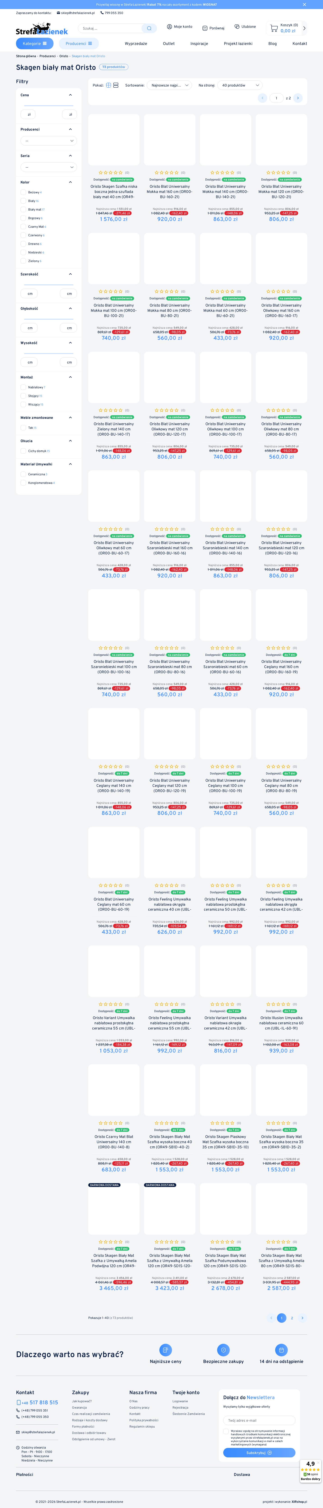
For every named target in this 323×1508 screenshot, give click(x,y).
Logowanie (180, 1401)
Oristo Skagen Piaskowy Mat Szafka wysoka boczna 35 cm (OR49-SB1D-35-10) (225, 1142)
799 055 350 (111, 13)
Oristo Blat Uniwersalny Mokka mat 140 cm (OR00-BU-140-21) (225, 191)
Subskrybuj (259, 1452)
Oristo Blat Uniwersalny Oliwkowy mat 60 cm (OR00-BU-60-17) (114, 548)
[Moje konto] (179, 26)
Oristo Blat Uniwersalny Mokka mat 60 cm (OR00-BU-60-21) (225, 310)
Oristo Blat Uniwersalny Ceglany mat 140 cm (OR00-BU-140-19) (114, 785)
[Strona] (277, 98)
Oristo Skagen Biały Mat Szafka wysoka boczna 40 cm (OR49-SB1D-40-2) (169, 1142)
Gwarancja (79, 1407)
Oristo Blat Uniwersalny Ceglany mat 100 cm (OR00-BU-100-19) (225, 785)
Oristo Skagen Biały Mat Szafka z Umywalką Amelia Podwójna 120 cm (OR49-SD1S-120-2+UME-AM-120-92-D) (114, 1266)
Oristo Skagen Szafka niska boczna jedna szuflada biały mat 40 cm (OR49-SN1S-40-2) (114, 194)
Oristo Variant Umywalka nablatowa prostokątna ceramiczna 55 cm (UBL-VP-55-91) (113, 1025)
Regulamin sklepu (142, 1426)
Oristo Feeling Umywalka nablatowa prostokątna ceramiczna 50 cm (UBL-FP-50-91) (225, 907)
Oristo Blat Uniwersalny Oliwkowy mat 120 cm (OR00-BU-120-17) (170, 429)
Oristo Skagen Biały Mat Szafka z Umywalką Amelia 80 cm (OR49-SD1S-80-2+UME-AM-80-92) (281, 1263)
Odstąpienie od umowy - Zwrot (93, 1439)
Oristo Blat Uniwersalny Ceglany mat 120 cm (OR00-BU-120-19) (170, 785)
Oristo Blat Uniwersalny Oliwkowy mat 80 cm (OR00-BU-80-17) (281, 429)
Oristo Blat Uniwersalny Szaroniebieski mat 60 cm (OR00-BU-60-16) (225, 667)
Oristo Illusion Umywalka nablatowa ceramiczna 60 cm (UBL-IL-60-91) (281, 1023)
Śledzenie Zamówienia (188, 1413)
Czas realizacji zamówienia (91, 1413)
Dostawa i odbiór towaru (89, 1432)
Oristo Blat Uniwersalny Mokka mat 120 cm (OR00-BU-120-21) (281, 191)
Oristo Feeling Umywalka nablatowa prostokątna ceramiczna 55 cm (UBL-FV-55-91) (169, 1025)
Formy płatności (83, 1426)
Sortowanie (134, 85)
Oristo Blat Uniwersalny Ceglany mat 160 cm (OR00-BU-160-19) (281, 667)
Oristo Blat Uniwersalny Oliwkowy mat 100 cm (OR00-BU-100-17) (225, 429)
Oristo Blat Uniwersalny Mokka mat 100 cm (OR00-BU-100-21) (114, 310)
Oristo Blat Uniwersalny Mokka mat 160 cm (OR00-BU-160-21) (170, 191)
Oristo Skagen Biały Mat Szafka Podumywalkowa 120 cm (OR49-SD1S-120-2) (225, 1263)
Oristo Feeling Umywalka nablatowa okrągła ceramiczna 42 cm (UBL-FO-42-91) (281, 907)
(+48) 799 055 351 (34, 1410)
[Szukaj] (110, 28)
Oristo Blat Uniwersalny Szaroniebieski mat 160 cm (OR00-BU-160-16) (170, 548)
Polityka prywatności (143, 1420)
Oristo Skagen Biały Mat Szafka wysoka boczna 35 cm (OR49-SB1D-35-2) (281, 1142)
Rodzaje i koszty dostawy (89, 1420)
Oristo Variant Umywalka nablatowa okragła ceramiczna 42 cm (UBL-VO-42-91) (225, 1025)
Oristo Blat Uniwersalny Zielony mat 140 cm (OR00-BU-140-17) (114, 429)
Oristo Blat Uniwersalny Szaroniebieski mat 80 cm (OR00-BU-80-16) (170, 667)
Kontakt (134, 1413)
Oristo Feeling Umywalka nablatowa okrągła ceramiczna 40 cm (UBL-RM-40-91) (169, 907)
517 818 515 (39, 1402)
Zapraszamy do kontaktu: (33, 13)
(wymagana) (260, 1437)
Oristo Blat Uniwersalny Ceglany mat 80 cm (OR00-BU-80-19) (281, 785)
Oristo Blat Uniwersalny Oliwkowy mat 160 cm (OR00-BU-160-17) (281, 310)
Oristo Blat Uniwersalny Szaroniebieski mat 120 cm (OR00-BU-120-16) (281, 548)
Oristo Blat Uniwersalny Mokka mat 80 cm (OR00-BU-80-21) (169, 310)
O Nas (133, 1401)
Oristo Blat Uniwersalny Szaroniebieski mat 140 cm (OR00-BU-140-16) (226, 548)
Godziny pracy (139, 1407)
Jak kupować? (82, 1401)
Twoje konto (186, 1392)
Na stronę (206, 85)
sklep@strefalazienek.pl (76, 13)
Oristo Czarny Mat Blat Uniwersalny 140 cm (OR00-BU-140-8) (114, 1142)
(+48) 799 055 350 (35, 1417)
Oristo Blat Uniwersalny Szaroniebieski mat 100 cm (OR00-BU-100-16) (114, 667)
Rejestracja (180, 1407)
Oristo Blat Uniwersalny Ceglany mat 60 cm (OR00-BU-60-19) (114, 904)
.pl (299, 1501)
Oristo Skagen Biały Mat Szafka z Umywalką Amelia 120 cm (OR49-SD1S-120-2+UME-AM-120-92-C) (170, 1263)
